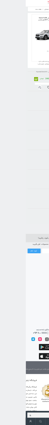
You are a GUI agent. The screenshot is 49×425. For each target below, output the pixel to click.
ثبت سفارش (42, 266)
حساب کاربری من (5, 421)
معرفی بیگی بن (41, 280)
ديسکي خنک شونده (36, 115)
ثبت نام (8, 250)
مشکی (40, 217)
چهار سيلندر (39, 154)
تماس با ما (43, 310)
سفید (40, 213)
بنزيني (40, 194)
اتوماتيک (40, 135)
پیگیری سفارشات (41, 305)
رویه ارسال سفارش (40, 271)
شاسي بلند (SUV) (37, 96)
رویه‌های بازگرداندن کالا (38, 296)
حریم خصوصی (42, 300)
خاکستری (40, 221)
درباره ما (46, 365)
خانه (43, 9)
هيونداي (40, 76)
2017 (41, 174)
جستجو (15, 421)
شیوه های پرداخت (40, 275)
